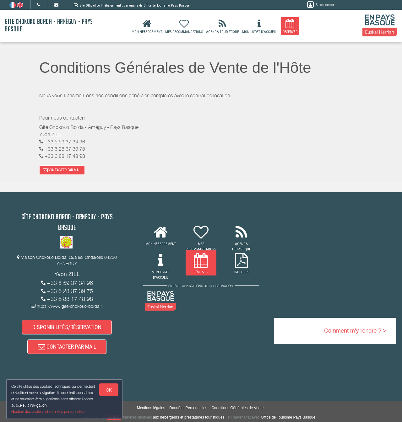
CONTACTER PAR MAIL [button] (62, 170)
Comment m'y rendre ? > (355, 331)
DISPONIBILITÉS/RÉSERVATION (66, 327)
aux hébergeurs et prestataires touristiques (188, 417)
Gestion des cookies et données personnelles (47, 411)
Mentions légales (151, 408)
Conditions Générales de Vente (237, 408)
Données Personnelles (188, 408)
